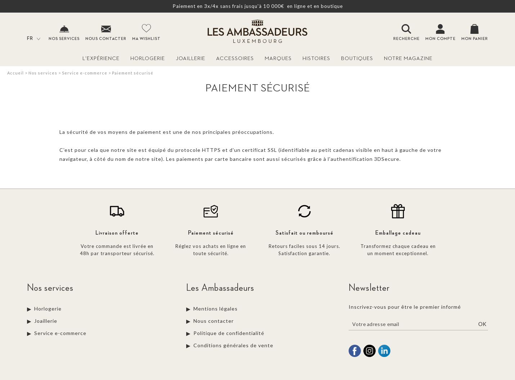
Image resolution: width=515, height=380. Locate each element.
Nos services (42, 73)
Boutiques (357, 58)
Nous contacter (213, 321)
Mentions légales (215, 309)
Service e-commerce (84, 73)
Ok (482, 324)
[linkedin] (384, 356)
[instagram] (369, 356)
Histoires (316, 58)
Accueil (15, 73)
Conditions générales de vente (233, 345)
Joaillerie (190, 58)
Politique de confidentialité (228, 333)
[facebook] (355, 356)
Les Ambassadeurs (220, 288)
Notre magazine (408, 58)
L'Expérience (101, 58)
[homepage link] (257, 32)
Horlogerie (147, 58)
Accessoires (235, 58)
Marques (278, 58)
